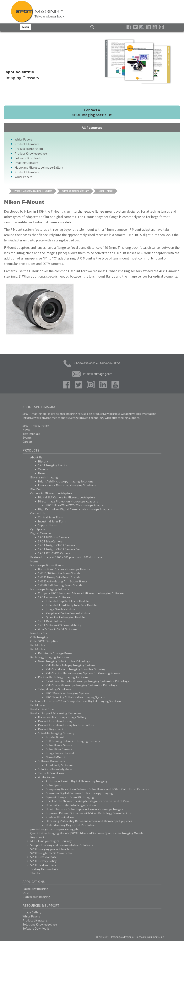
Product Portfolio (42, 709)
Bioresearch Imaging (44, 477)
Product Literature (27, 144)
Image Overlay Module (60, 609)
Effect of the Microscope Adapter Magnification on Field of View (87, 801)
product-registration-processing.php (54, 829)
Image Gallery (32, 912)
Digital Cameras (40, 533)
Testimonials (31, 434)
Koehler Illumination (60, 817)
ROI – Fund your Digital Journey (51, 841)
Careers (28, 441)
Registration (38, 837)
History (43, 461)
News (26, 430)
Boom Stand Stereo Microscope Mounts (64, 569)
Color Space (53, 785)
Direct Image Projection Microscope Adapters (68, 501)
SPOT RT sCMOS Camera (54, 553)
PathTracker (38, 705)
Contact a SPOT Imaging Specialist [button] (92, 112)
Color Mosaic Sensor (59, 745)
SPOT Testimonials (43, 865)
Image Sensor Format (60, 753)
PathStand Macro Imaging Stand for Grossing (76, 669)
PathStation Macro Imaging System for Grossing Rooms (83, 673)
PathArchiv (37, 645)
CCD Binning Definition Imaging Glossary (73, 741)
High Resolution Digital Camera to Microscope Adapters (75, 509)
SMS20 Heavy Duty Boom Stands (59, 577)
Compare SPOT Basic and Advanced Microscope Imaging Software (81, 593)
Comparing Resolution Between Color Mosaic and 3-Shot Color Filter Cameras (97, 789)
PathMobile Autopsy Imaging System (70, 665)
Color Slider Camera (59, 749)
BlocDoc (35, 489)
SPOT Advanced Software (54, 597)
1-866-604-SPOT (110, 363)
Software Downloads (28, 158)
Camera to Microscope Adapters (51, 493)
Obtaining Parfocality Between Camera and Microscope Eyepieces (89, 821)
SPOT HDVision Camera (53, 537)
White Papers (23, 139)
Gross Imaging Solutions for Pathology (64, 661)
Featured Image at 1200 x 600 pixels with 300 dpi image (66, 557)
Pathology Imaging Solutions (49, 657)
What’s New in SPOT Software (57, 629)
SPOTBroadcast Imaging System (67, 693)
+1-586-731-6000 (79, 363)
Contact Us (37, 513)
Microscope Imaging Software (49, 589)
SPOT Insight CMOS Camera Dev (59, 549)
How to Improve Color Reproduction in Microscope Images (84, 809)
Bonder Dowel (55, 737)
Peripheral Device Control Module (68, 613)
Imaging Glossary (26, 163)
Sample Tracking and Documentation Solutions (61, 845)
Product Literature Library (55, 721)
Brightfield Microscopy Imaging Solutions (65, 481)
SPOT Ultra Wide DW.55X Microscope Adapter (75, 505)
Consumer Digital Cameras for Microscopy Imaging (79, 793)
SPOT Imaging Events (52, 465)
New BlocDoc (39, 633)
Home (34, 561)
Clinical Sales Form (50, 517)
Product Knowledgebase (31, 153)
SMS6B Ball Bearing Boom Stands (60, 585)
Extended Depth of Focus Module (67, 601)
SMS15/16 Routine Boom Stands (59, 573)
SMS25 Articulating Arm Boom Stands (63, 581)
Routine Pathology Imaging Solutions (63, 677)
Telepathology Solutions (54, 689)
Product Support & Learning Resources (55, 713)
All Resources (92, 127)
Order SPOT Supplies (44, 641)
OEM (26, 893)
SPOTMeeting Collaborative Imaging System (75, 697)
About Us (36, 457)
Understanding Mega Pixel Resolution (70, 825)
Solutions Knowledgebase (55, 769)
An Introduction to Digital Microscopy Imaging (76, 781)
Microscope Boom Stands (47, 565)
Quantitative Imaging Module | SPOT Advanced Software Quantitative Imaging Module (86, 833)
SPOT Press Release (43, 857)
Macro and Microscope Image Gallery (39, 167)
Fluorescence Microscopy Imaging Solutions (67, 485)
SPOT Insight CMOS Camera (56, 545)
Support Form (47, 525)
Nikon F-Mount (56, 757)
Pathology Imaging (35, 889)
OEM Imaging (39, 637)
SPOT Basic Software (51, 621)
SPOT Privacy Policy (36, 425)
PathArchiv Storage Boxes (55, 653)
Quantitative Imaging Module (65, 617)
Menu (25, 27)
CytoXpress (37, 529)
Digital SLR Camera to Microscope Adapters (66, 497)
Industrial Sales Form (52, 521)
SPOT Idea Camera (50, 541)
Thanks (35, 873)
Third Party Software (59, 765)
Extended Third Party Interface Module (71, 605)
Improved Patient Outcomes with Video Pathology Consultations (89, 813)
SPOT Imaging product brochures (52, 849)
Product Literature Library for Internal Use (66, 725)
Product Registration (29, 149)
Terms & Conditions (51, 773)
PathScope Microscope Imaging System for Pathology (81, 685)
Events (27, 437)
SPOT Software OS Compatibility (59, 625)
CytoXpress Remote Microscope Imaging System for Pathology (87, 681)
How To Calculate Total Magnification (71, 805)
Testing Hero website (44, 869)
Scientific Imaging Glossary (56, 733)
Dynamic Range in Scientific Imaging (70, 797)
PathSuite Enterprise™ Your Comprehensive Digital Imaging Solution (75, 701)
